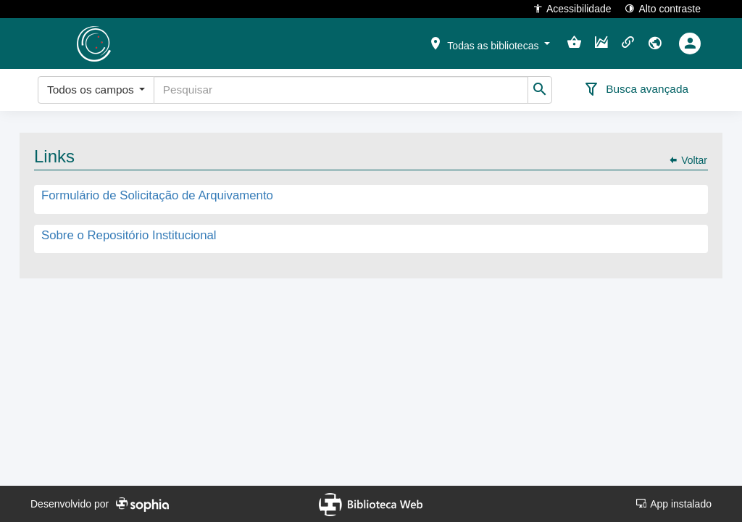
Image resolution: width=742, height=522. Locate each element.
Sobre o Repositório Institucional (129, 235)
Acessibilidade (572, 8)
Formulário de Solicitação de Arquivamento (157, 196)
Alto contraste (663, 8)
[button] (489, 42)
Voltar (687, 160)
